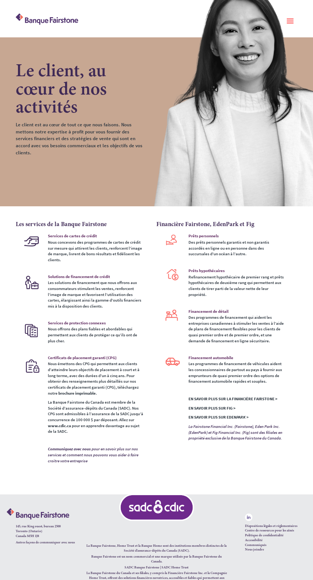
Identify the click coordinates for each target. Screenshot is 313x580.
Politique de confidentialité (264, 535)
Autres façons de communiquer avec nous (45, 542)
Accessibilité (254, 540)
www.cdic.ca (59, 425)
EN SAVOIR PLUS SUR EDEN (218, 417)
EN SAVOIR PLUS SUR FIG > (212, 408)
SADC (183, 550)
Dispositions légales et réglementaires (271, 526)
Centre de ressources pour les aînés (269, 530)
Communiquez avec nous (69, 448)
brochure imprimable (77, 393)
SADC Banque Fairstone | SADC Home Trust (156, 567)
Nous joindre (254, 549)
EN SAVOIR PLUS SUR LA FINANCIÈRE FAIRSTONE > (232, 398)
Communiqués (255, 545)
